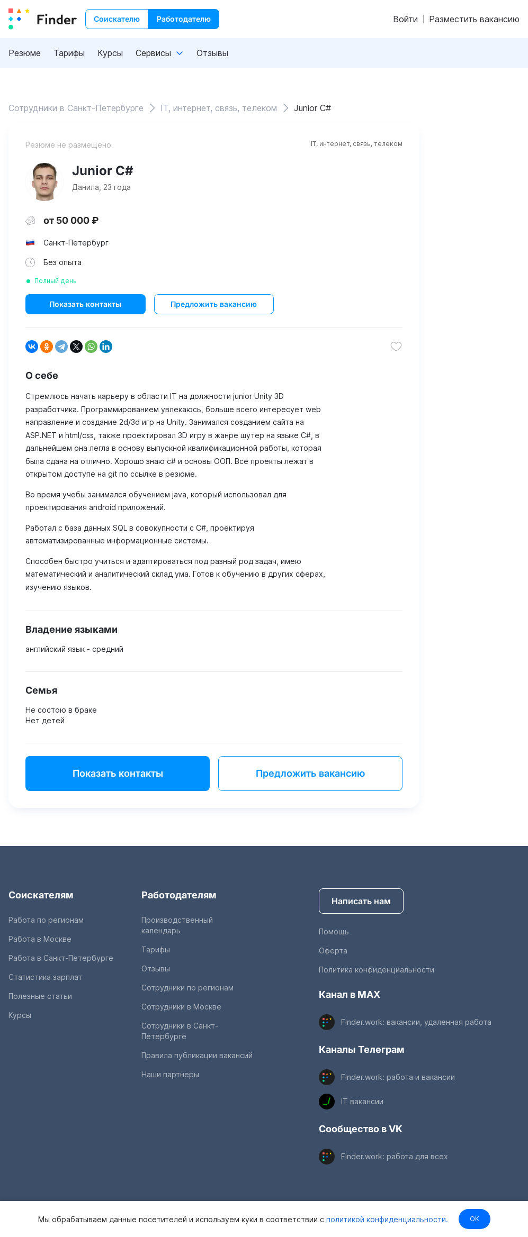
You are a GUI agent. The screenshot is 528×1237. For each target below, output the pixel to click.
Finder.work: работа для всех (394, 1156)
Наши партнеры (170, 1074)
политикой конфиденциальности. (386, 1218)
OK (474, 1219)
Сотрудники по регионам (187, 987)
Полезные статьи (40, 996)
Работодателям (179, 895)
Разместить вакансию (474, 19)
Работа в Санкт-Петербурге (60, 957)
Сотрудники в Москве (181, 1006)
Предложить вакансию (214, 303)
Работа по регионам (46, 919)
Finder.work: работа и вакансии (398, 1076)
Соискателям (41, 895)
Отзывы (212, 53)
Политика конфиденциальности (376, 969)
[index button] (42, 19)
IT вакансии (362, 1101)
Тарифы (69, 53)
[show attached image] (44, 182)
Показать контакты (85, 303)
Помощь (334, 931)
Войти (405, 19)
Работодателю (184, 18)
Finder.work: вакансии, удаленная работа (416, 1021)
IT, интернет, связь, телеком (356, 144)
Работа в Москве (39, 938)
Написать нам (361, 901)
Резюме (24, 53)
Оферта (333, 950)
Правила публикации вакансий (197, 1055)
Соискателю (117, 18)
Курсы (110, 53)
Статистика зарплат (45, 976)
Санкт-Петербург (76, 242)
